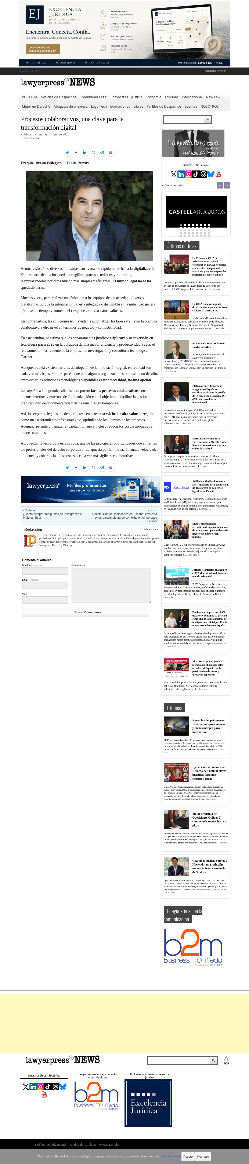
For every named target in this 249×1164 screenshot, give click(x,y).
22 (201, 231)
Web (24, 594)
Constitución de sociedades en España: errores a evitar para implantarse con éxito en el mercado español (124, 517)
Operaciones (120, 106)
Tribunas (171, 97)
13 (197, 228)
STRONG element (215, 71)
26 (185, 234)
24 (209, 231)
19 (189, 231)
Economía (153, 97)
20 (193, 231)
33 (181, 237)
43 (189, 241)
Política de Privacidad (50, 1144)
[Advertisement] (124, 1023)
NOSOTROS (210, 106)
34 (185, 237)
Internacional (192, 97)
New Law (213, 97)
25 (181, 234)
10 (185, 228)
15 (205, 228)
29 (197, 234)
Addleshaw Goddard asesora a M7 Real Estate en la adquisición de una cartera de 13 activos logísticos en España (210, 486)
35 (189, 237)
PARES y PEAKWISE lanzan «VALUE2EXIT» (208, 345)
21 (197, 231)
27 (189, 234)
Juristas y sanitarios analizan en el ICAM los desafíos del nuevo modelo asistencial (209, 573)
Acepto (180, 1156)
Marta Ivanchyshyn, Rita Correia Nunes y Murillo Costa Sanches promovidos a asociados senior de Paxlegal (209, 443)
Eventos (191, 106)
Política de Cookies (82, 1144)
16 (209, 228)
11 (189, 228)
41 (181, 241)
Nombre (32, 565)
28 (193, 234)
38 (201, 237)
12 (193, 228)
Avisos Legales (109, 1144)
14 (201, 228)
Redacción (33, 529)
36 (193, 237)
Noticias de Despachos (58, 97)
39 (205, 237)
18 (185, 231)
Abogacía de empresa (71, 106)
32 (209, 234)
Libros (138, 106)
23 (205, 231)
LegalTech (99, 106)
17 (181, 231)
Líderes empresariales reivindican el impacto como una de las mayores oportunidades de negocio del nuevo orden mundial (210, 530)
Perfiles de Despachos (164, 106)
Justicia (136, 97)
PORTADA (29, 97)
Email (30, 579)
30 (201, 234)
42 (185, 241)
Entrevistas (119, 97)
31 (205, 234)
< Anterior (29, 510)
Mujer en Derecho (36, 106)
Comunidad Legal (93, 97)
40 (209, 237)
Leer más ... (216, 289)
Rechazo (195, 1156)
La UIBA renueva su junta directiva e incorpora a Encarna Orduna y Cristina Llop (209, 307)
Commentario (79, 565)
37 (197, 237)
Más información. (164, 1156)
